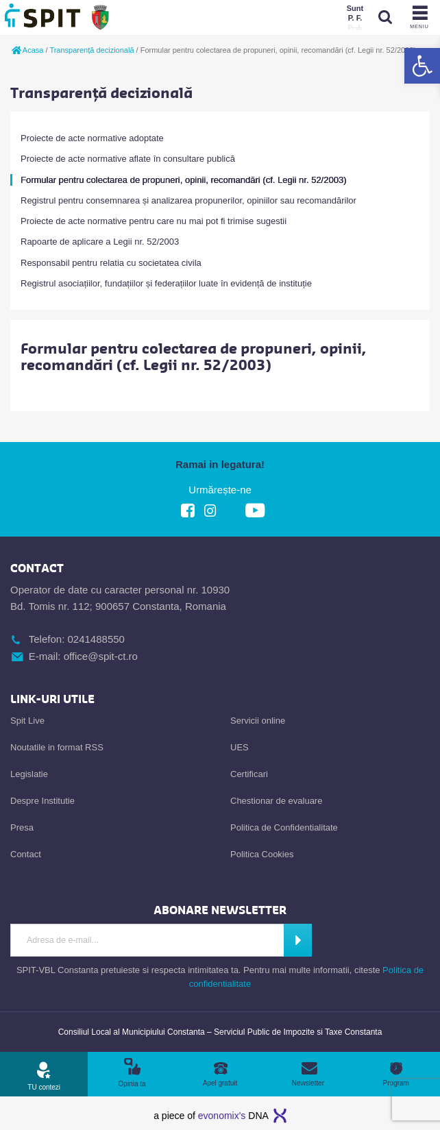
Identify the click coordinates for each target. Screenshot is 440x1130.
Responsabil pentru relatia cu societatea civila (111, 263)
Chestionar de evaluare (276, 801)
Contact (25, 854)
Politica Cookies (262, 854)
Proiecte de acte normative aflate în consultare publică (128, 158)
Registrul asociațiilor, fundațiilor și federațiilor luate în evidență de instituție (166, 283)
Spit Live (27, 720)
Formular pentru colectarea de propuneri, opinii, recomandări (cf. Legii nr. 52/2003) (183, 180)
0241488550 (96, 639)
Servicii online (257, 720)
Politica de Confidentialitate (284, 827)
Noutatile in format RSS (56, 747)
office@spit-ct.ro (101, 656)
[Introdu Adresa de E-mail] (147, 940)
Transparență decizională (91, 50)
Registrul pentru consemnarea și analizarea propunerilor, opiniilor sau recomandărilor (188, 200)
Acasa (26, 50)
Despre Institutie (42, 801)
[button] (422, 66)
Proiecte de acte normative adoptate (92, 138)
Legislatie (29, 774)
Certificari (249, 774)
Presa (22, 827)
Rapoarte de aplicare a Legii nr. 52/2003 (100, 241)
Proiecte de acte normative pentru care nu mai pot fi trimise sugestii (153, 221)
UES (239, 747)
